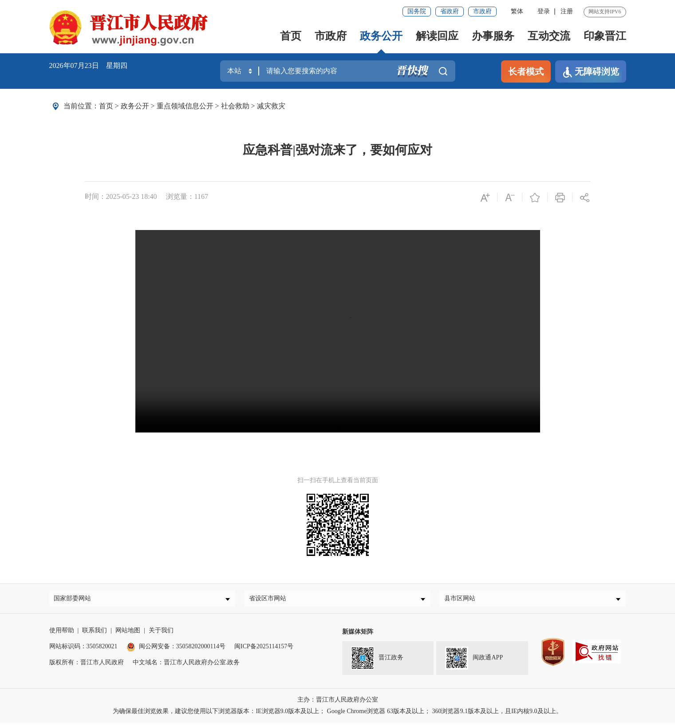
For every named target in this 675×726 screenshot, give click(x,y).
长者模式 (526, 71)
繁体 (517, 11)
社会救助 (235, 106)
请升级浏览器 (337, 331)
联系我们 (94, 634)
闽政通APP (474, 661)
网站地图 (127, 634)
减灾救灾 (271, 106)
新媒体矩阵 (357, 635)
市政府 (482, 11)
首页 (290, 36)
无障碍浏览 (590, 72)
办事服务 (493, 36)
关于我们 (161, 634)
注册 (567, 11)
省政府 (449, 11)
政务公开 (381, 36)
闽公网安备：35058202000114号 (175, 650)
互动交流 (549, 36)
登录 (543, 11)
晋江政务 (377, 661)
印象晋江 (605, 36)
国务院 (416, 11)
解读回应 (437, 36)
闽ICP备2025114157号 (263, 650)
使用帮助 (61, 634)
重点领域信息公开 (185, 106)
